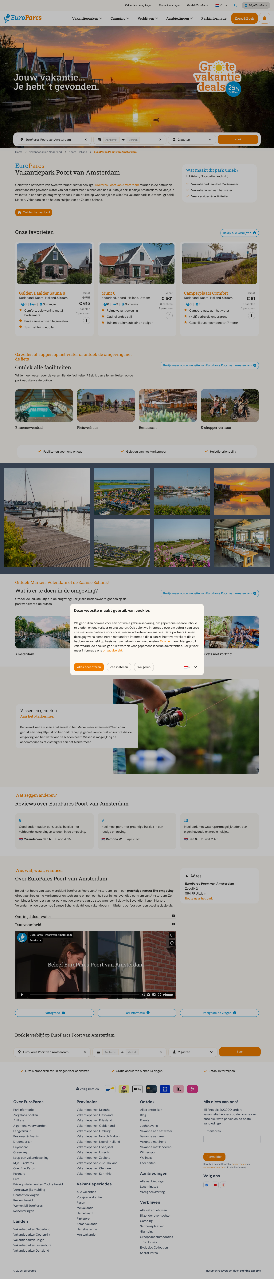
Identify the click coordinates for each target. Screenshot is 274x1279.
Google (165, 641)
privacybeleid (112, 650)
